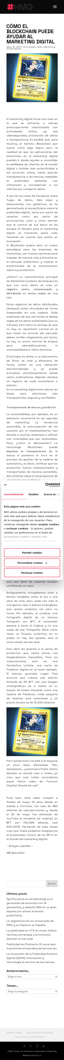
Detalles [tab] (34, 494)
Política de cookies (40, 1033)
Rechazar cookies (32, 572)
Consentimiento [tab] (14, 494)
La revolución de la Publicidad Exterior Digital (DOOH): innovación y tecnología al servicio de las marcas (32, 958)
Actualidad (29, 46)
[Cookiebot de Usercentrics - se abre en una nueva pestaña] (45, 485)
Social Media (13, 48)
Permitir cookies (32, 552)
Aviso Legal (14, 1033)
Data (39, 46)
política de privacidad (30, 1037)
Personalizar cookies (32, 562)
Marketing (49, 46)
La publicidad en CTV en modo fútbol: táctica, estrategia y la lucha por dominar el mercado (31, 935)
